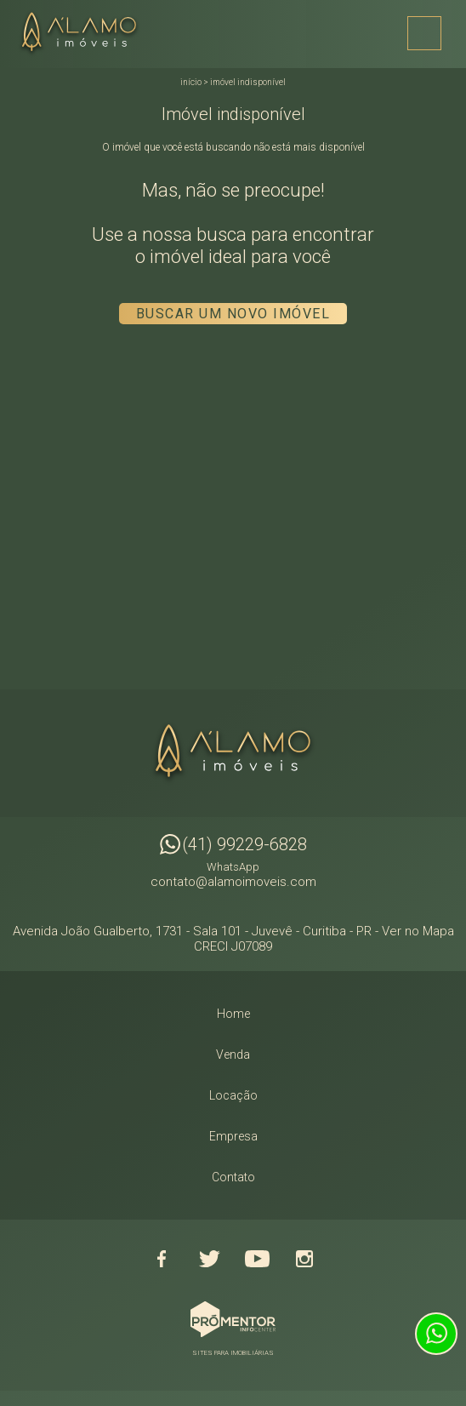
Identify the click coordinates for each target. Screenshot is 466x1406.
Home (233, 1013)
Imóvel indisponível (248, 82)
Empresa (233, 1136)
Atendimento (436, 1333)
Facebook (162, 1259)
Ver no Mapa (418, 931)
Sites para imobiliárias (233, 1353)
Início (191, 82)
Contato (233, 1177)
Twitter (209, 1259)
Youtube (257, 1259)
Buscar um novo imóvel (233, 314)
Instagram (304, 1259)
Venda (233, 1054)
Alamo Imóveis (233, 753)
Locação (233, 1095)
